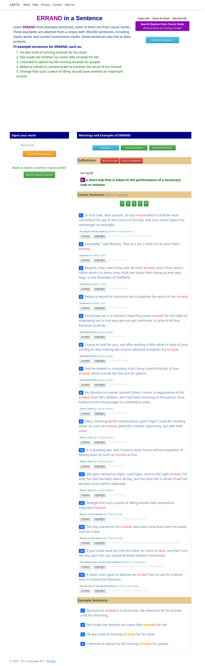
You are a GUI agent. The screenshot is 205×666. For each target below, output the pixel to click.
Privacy (45, 4)
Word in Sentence (162, 40)
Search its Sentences (39, 154)
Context (85, 236)
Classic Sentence (134, 147)
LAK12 (15, 4)
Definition (105, 147)
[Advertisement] (102, 108)
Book (26, 4)
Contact (57, 4)
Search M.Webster (131, 160)
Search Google (110, 160)
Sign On (69, 4)
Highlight (100, 236)
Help (35, 4)
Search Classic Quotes (39, 175)
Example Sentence (162, 147)
